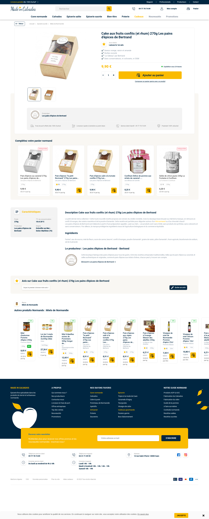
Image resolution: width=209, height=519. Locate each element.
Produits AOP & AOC (172, 393)
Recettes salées (170, 413)
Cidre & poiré (95, 400)
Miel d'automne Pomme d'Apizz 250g (26, 336)
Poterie (93, 413)
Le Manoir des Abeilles (147, 343)
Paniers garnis (123, 413)
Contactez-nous (58, 400)
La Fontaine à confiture (167, 180)
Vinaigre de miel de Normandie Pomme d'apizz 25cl (168, 337)
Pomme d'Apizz (26, 342)
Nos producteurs (58, 396)
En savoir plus (143, 514)
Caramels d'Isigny (125, 400)
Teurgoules (122, 403)
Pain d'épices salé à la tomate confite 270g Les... (102, 177)
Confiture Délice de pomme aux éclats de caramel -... (138, 177)
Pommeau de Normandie (100, 403)
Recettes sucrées (170, 417)
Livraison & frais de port (61, 403)
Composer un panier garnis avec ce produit (150, 81)
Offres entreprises (59, 406)
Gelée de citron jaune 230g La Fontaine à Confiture (172, 177)
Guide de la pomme (171, 403)
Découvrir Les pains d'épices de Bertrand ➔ (98, 262)
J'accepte (181, 515)
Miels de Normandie (30, 305)
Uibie (42, 341)
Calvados (93, 396)
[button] (19, 24)
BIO (29, 346)
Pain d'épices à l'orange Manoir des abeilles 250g (149, 336)
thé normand (160, 221)
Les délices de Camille (132, 180)
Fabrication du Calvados (173, 396)
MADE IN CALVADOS (20, 388)
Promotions (56, 417)
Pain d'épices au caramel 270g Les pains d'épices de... (33, 177)
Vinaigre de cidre (124, 406)
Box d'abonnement (125, 417)
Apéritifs (93, 406)
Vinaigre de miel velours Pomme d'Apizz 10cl (188, 337)
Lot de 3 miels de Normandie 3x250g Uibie (47, 336)
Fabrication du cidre (171, 400)
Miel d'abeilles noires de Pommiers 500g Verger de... (68, 339)
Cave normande (96, 393)
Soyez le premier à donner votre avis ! (35, 287)
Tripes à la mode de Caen (127, 396)
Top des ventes (57, 410)
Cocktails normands (171, 410)
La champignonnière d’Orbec (68, 347)
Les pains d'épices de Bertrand (30, 180)
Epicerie (121, 393)
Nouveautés (56, 413)
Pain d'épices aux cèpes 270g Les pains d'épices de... (128, 337)
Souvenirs (94, 417)
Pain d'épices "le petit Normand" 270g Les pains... (67, 177)
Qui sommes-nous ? (59, 393)
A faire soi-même (170, 406)
